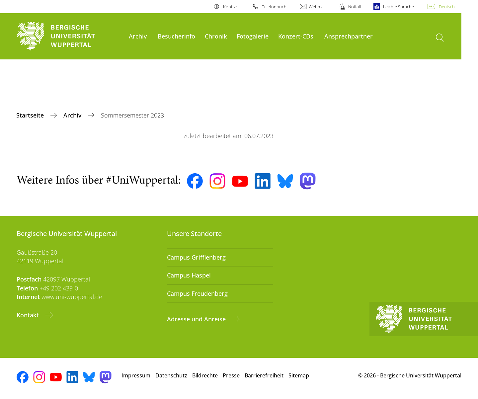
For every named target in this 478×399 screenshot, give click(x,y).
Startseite (30, 115)
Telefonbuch (274, 7)
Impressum (135, 375)
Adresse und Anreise (197, 319)
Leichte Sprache (398, 7)
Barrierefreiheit (264, 375)
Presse (231, 375)
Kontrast (231, 7)
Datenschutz (171, 375)
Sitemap (298, 375)
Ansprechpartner (348, 36)
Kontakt (28, 315)
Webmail (317, 7)
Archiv (138, 36)
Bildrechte (205, 375)
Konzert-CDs (295, 36)
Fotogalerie (253, 36)
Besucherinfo (176, 36)
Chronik (216, 36)
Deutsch (447, 7)
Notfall (354, 7)
